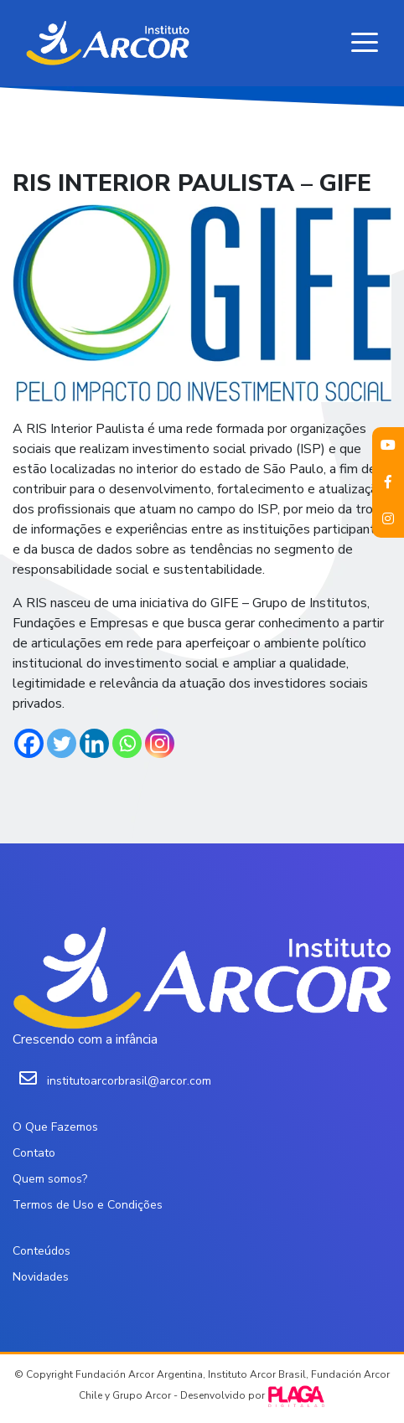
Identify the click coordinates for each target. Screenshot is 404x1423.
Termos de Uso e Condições (88, 1205)
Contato (34, 1153)
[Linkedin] (94, 743)
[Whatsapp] (127, 743)
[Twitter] (61, 743)
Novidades (41, 1277)
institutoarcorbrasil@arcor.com (129, 1081)
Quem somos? (50, 1179)
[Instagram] (159, 743)
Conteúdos (41, 1251)
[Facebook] (29, 743)
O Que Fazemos (55, 1127)
